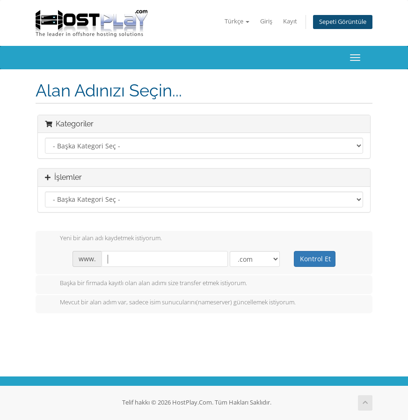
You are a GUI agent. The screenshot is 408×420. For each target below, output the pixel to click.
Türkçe (237, 21)
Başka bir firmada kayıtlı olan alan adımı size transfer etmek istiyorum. (146, 284)
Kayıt (290, 21)
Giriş (266, 21)
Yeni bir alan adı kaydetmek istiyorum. (103, 239)
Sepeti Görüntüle (342, 22)
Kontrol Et (315, 258)
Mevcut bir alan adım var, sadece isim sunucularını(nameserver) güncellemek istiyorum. (170, 303)
